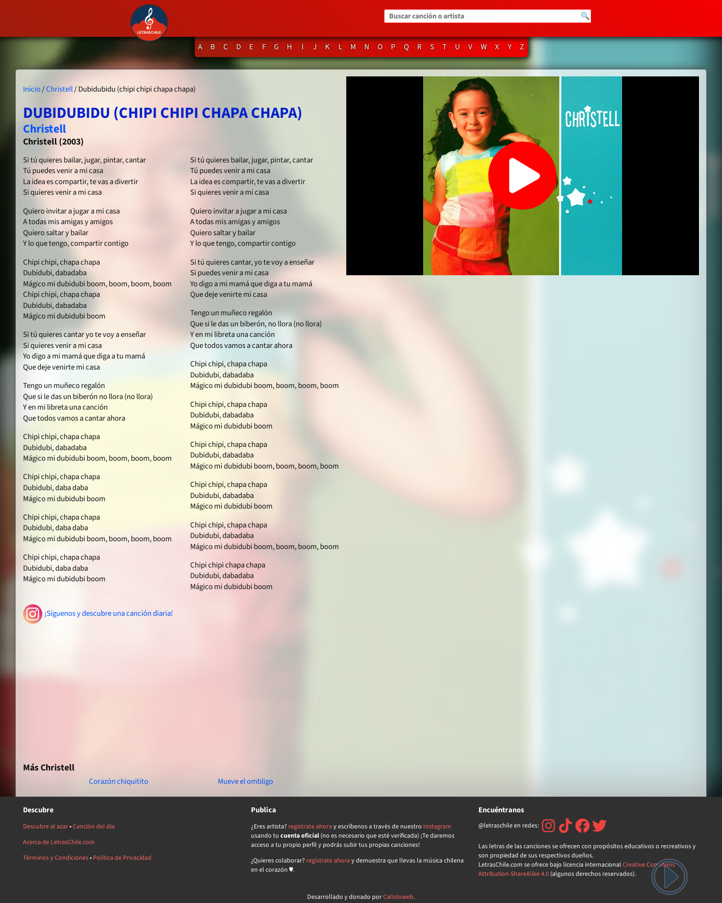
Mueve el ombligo (245, 781)
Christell (59, 89)
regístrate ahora (310, 826)
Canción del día (94, 826)
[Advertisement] (181, 689)
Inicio (32, 89)
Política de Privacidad (122, 857)
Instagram (437, 826)
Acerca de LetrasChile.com (59, 842)
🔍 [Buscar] (585, 16)
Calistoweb (398, 897)
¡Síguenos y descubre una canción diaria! (98, 614)
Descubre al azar (45, 826)
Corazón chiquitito (118, 781)
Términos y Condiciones (55, 857)
